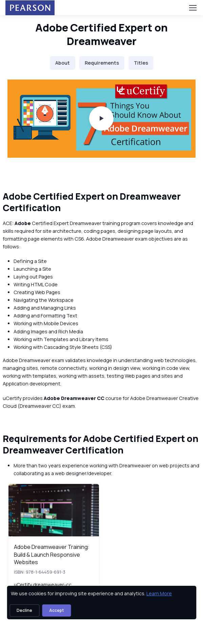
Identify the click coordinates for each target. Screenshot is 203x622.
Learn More (159, 593)
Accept (56, 610)
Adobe (23, 223)
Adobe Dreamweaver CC (74, 398)
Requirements (102, 63)
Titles (141, 63)
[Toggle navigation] (192, 8)
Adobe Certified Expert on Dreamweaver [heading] (101, 34)
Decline (24, 610)
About (62, 63)
